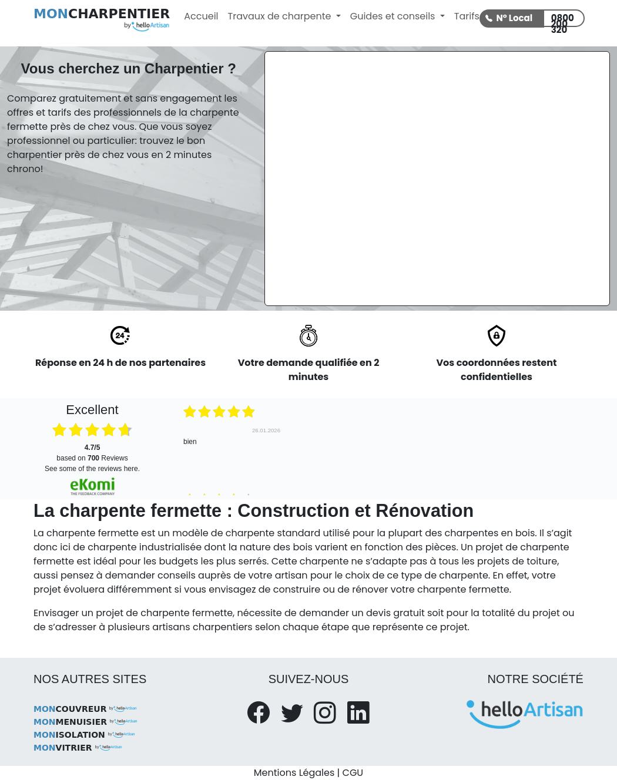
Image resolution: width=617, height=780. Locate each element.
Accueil (201, 16)
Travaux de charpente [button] (281, 16)
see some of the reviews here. (92, 469)
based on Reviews (92, 452)
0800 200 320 (562, 19)
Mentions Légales (294, 772)
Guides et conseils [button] (394, 16)
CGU (353, 772)
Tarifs (466, 16)
